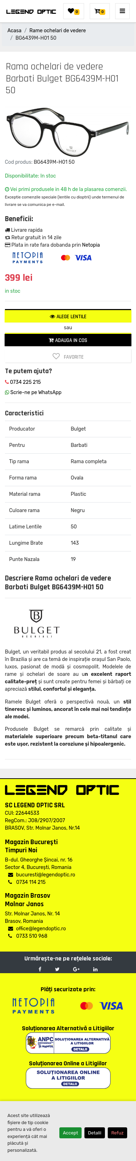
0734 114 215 (27, 882)
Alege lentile (68, 316)
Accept (70, 1132)
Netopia (91, 245)
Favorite (68, 356)
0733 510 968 (27, 936)
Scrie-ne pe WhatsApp (33, 392)
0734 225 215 (23, 382)
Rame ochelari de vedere (57, 31)
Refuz (117, 1132)
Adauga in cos (68, 340)
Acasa (14, 31)
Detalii (94, 1132)
